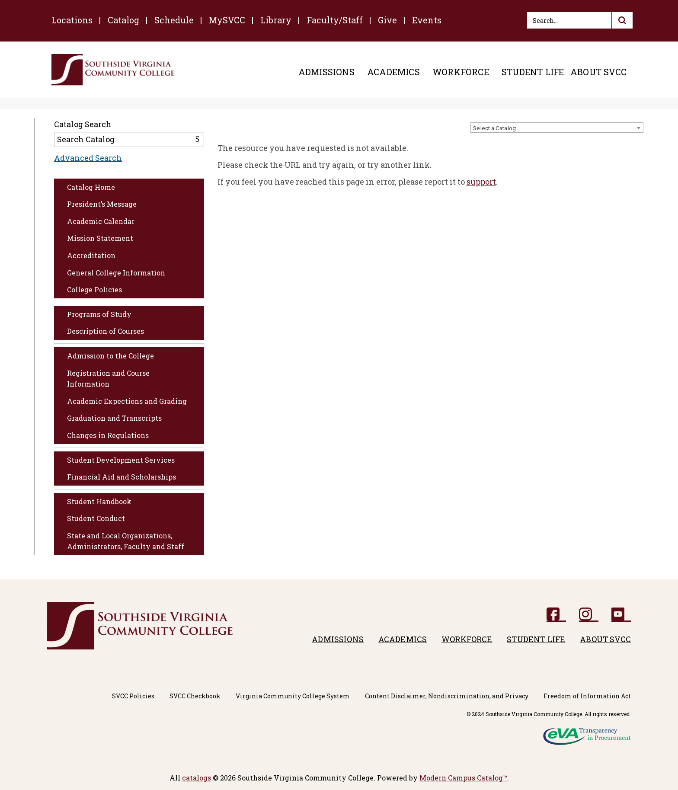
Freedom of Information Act (587, 696)
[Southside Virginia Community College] (113, 70)
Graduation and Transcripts (114, 417)
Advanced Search (88, 158)
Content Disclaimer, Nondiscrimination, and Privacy (446, 696)
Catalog (123, 20)
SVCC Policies (133, 696)
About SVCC (598, 71)
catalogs (196, 777)
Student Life (533, 71)
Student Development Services (121, 459)
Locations (72, 20)
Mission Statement (100, 238)
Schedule (174, 20)
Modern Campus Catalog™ (463, 777)
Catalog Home (91, 187)
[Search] (580, 20)
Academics (393, 71)
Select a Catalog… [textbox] (496, 128)
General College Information (116, 272)
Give (387, 20)
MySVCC (227, 20)
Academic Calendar (100, 221)
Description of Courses (105, 331)
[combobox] (556, 127)
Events (426, 20)
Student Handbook (99, 501)
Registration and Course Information (108, 378)
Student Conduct (96, 518)
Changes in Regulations (108, 435)
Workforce (460, 71)
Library (275, 20)
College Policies (94, 289)
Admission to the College (110, 355)
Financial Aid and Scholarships (121, 476)
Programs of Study (99, 314)
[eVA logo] (587, 733)
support (481, 181)
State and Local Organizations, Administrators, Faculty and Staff (125, 541)
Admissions (326, 71)
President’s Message (102, 203)
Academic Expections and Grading (127, 401)
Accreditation (91, 255)
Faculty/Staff (335, 20)
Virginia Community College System (293, 696)
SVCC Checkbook (195, 696)
